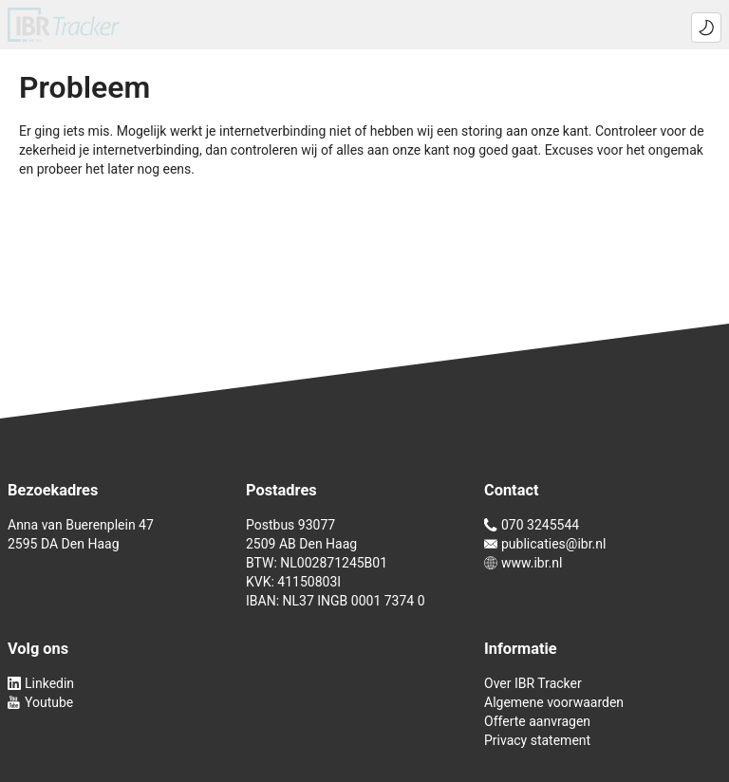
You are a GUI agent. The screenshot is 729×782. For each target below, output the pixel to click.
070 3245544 (531, 524)
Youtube (40, 702)
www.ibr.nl (523, 562)
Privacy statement (537, 740)
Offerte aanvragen (537, 721)
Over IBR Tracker (533, 683)
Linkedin (41, 683)
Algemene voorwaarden (554, 702)
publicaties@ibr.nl (545, 543)
